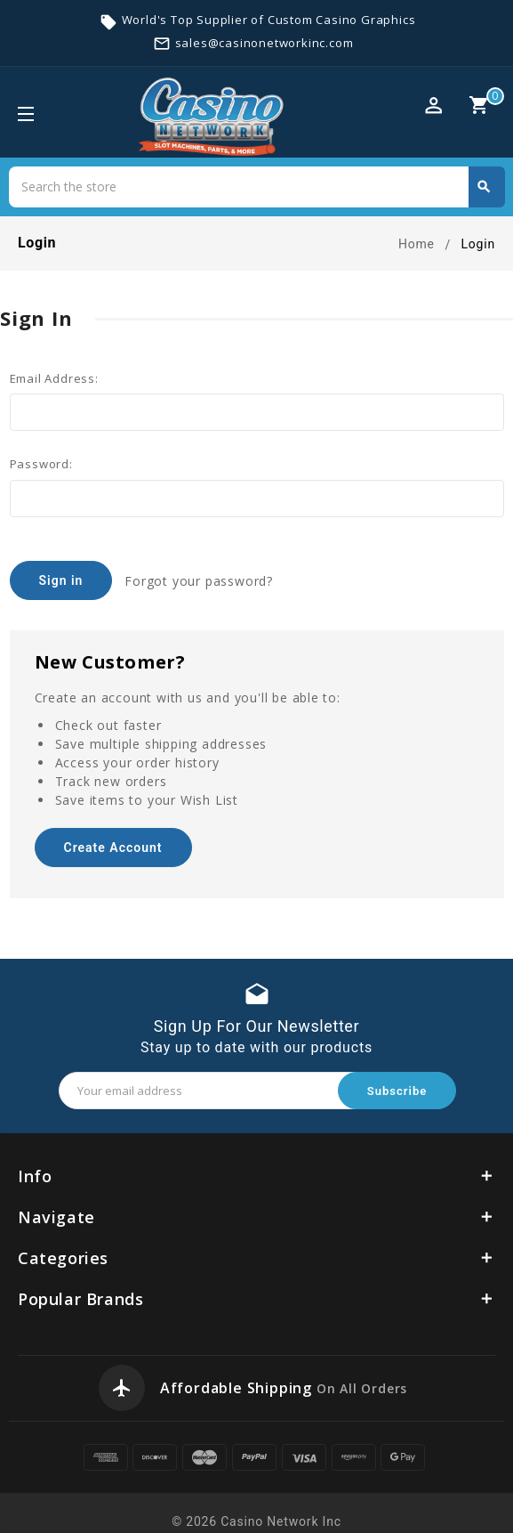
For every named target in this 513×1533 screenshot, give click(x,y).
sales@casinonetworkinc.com (264, 43)
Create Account (112, 836)
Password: (41, 464)
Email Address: (54, 378)
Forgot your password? (200, 579)
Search (484, 187)
